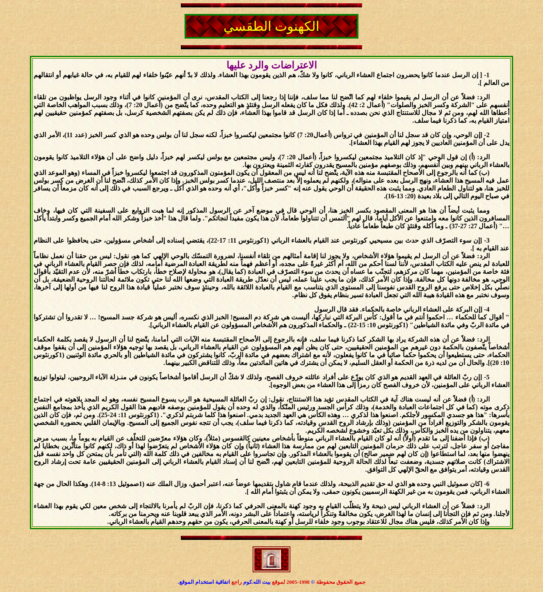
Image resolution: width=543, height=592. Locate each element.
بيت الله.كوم (257, 582)
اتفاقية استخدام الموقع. (204, 582)
